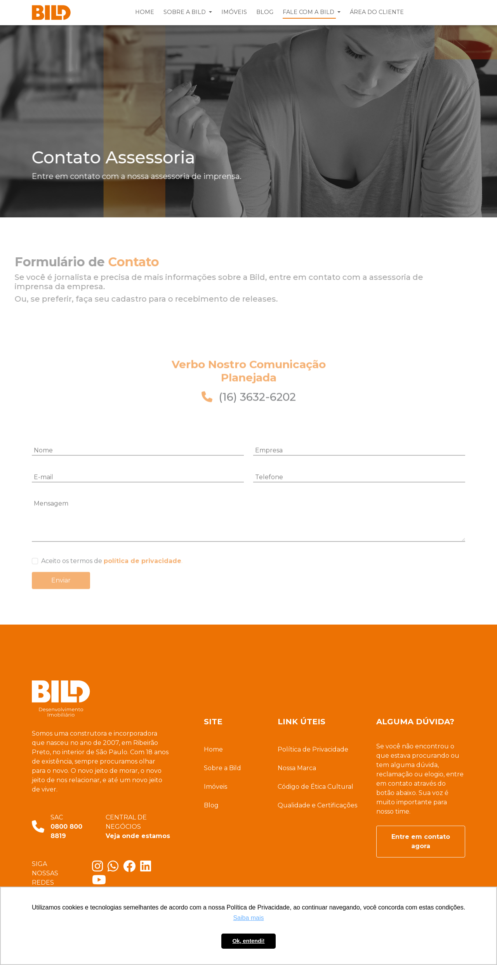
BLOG (264, 12)
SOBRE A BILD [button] (185, 12)
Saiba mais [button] (248, 918)
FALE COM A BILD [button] (309, 12)
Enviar (61, 592)
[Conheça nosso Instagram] (100, 868)
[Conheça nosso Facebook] (131, 868)
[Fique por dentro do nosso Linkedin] (147, 868)
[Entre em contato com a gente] (115, 868)
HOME (144, 12)
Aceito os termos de (111, 573)
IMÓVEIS (234, 12)
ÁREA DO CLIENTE (377, 12)
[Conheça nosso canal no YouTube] (100, 882)
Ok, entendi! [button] (248, 941)
